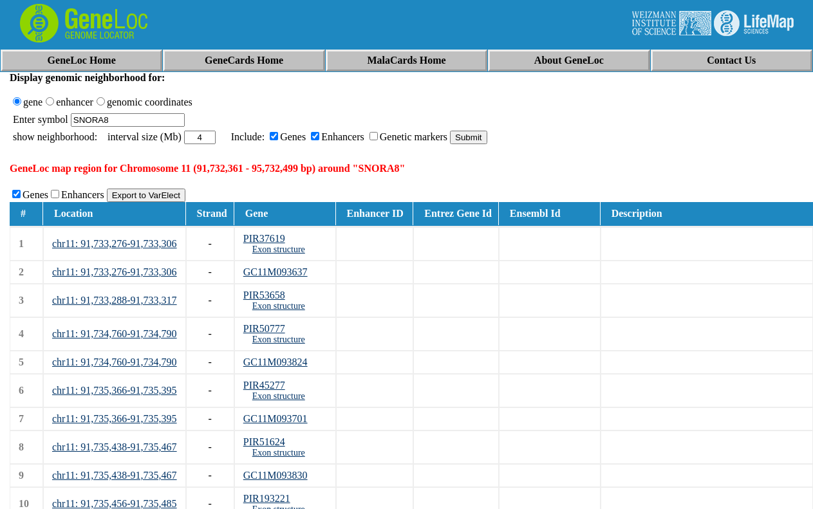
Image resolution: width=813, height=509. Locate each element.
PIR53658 (264, 295)
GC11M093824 (275, 361)
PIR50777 (264, 328)
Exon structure (278, 249)
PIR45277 (264, 385)
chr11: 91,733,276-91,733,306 (114, 243)
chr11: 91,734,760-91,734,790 (114, 333)
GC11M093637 (275, 271)
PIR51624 (264, 441)
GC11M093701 (275, 418)
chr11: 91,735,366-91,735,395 (114, 390)
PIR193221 (266, 498)
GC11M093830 (275, 475)
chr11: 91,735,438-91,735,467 (114, 446)
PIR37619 (264, 238)
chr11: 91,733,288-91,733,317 (114, 300)
